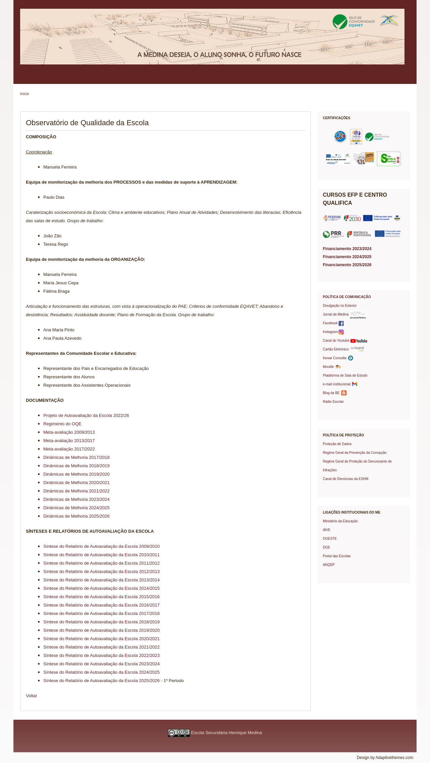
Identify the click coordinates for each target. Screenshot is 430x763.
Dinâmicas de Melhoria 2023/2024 (76, 499)
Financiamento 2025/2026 (347, 265)
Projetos (256, 79)
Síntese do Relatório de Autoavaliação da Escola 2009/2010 (101, 546)
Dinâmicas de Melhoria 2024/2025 (76, 507)
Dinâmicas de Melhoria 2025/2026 (76, 516)
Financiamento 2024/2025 (347, 256)
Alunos (129, 79)
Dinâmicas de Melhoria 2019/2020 (76, 474)
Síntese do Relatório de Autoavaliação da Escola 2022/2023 (101, 655)
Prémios (314, 79)
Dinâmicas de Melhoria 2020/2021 (76, 482)
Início (24, 94)
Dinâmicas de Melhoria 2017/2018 (76, 457)
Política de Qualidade (65, 79)
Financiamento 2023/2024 (347, 248)
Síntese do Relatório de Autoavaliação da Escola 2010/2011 (101, 554)
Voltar (31, 695)
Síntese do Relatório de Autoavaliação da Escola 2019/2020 (101, 630)
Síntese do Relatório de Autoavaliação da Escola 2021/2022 (101, 647)
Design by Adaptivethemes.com (385, 757)
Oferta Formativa (222, 79)
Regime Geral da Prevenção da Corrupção (355, 453)
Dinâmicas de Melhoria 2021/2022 (76, 490)
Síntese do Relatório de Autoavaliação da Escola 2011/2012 (101, 563)
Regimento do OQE (62, 423)
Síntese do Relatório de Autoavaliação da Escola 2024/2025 (101, 672)
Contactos (343, 79)
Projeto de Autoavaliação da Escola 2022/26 (86, 415)
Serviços (188, 79)
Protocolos (285, 79)
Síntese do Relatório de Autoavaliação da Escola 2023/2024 (101, 663)
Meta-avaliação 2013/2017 (69, 440)
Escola (29, 79)
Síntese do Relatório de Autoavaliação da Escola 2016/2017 (101, 605)
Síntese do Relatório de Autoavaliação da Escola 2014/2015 (101, 588)
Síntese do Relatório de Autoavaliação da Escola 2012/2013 (101, 571)
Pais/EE (103, 79)
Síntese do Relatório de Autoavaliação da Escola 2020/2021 (101, 638)
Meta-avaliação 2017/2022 (69, 448)
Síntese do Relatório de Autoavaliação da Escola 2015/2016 (101, 596)
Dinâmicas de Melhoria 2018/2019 (76, 465)
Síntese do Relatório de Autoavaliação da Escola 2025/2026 (101, 680)
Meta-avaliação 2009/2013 (69, 432)
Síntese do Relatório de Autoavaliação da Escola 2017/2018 (101, 613)
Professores (158, 79)
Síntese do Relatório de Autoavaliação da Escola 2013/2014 (101, 579)
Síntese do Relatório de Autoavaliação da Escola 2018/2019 (101, 621)
